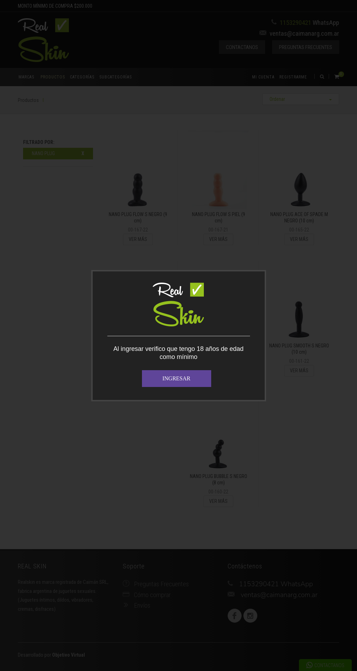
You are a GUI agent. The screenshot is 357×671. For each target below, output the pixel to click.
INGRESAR (176, 378)
